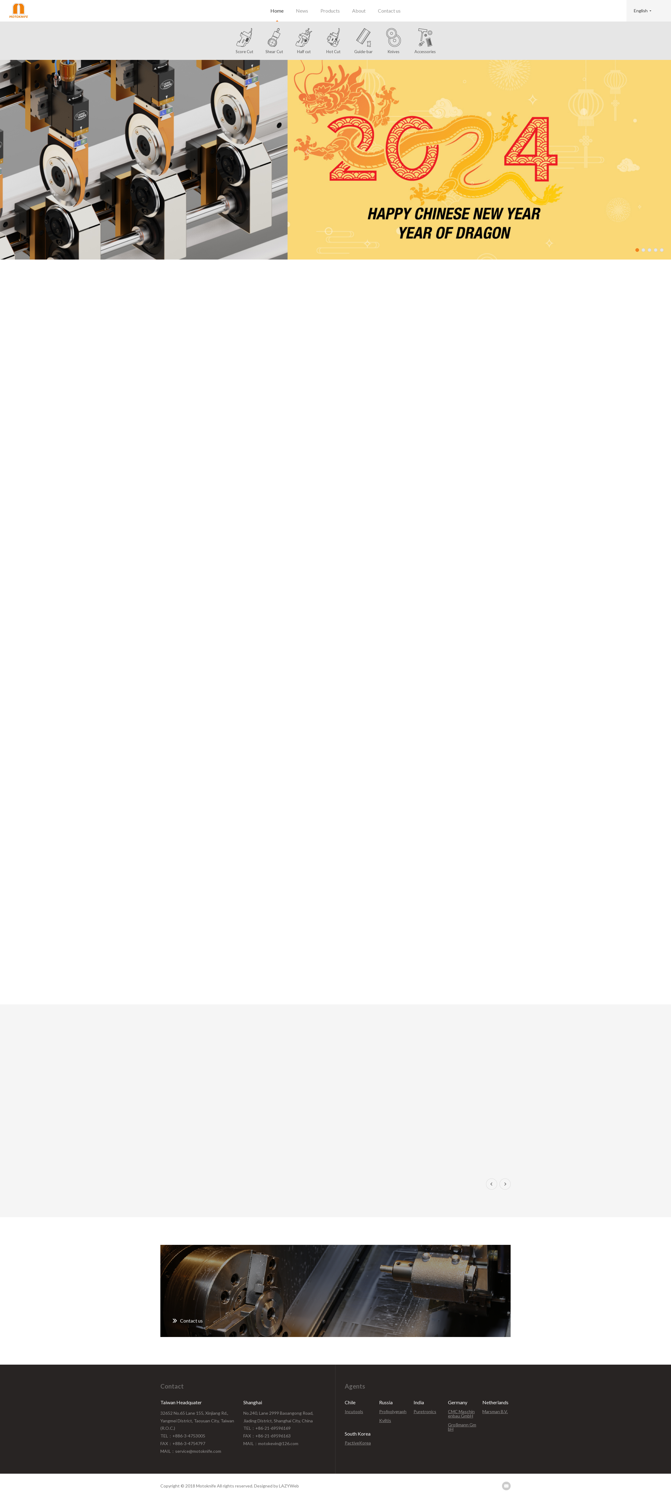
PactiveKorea (358, 1443)
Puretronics (425, 1411)
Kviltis (385, 1420)
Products (330, 11)
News (302, 11)
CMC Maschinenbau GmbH (461, 1413)
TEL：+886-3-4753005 (182, 1435)
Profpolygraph (392, 1411)
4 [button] (655, 250)
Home (277, 11)
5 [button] (662, 250)
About (359, 11)
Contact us (389, 11)
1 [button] (637, 250)
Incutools (354, 1411)
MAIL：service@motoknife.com (190, 1451)
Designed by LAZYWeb (276, 1485)
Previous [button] (491, 1184)
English (641, 10)
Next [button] (505, 1184)
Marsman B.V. (495, 1411)
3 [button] (649, 250)
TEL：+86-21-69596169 (267, 1428)
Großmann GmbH (462, 1427)
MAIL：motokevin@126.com (270, 1443)
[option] (335, 160)
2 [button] (643, 250)
